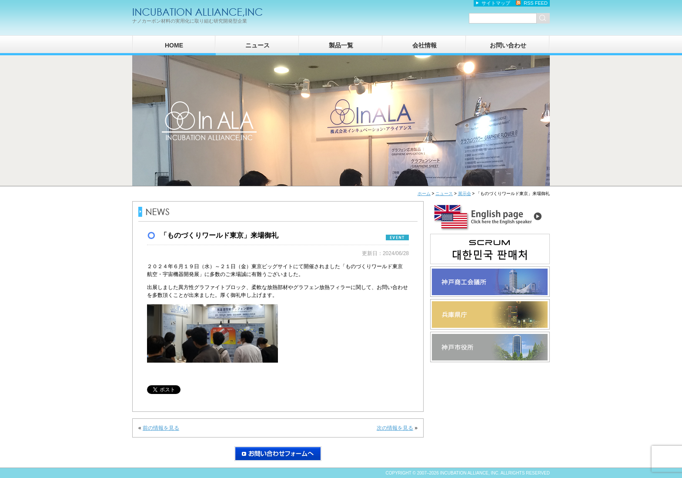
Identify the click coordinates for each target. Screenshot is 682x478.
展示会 (464, 193)
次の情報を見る (395, 428)
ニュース (257, 45)
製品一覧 (341, 45)
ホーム (424, 193)
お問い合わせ (508, 45)
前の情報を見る (161, 428)
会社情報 (424, 45)
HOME (174, 45)
